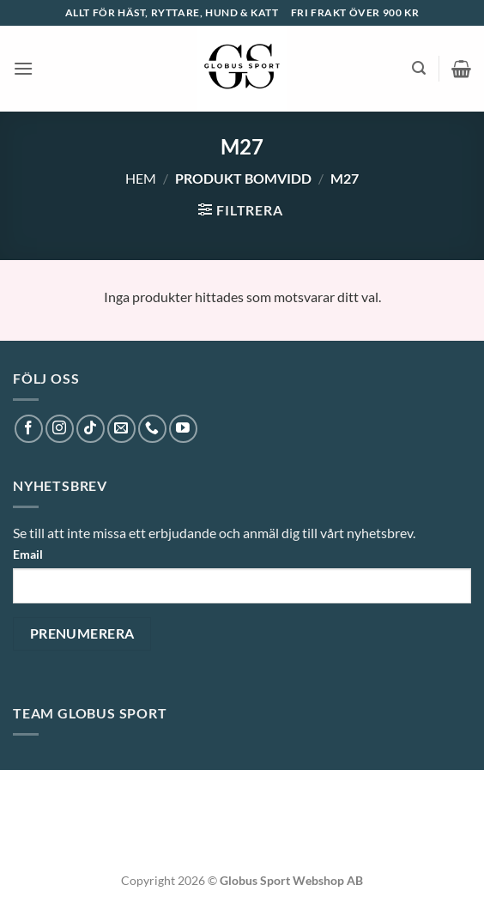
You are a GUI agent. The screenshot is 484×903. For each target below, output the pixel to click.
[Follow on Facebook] (29, 429)
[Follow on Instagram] (59, 429)
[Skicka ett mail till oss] (121, 429)
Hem (140, 178)
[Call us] (152, 429)
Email (28, 554)
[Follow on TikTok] (90, 429)
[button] (23, 68)
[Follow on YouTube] (183, 429)
